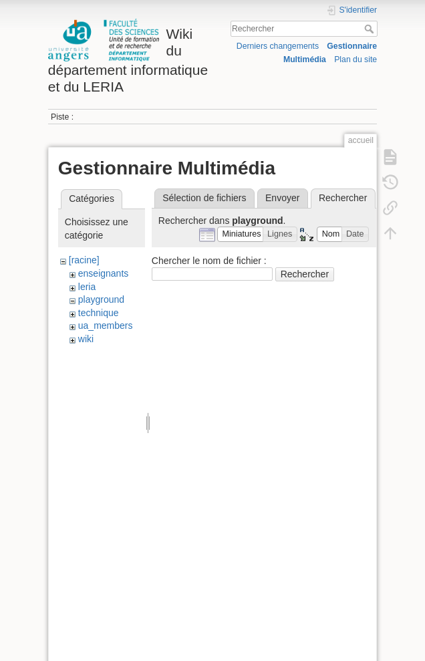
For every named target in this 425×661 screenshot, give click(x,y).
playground (101, 299)
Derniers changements (278, 46)
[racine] (84, 260)
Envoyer (282, 197)
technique (98, 312)
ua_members (105, 325)
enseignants (103, 273)
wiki (86, 339)
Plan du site (355, 59)
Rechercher (370, 28)
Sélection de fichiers (204, 197)
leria (87, 286)
